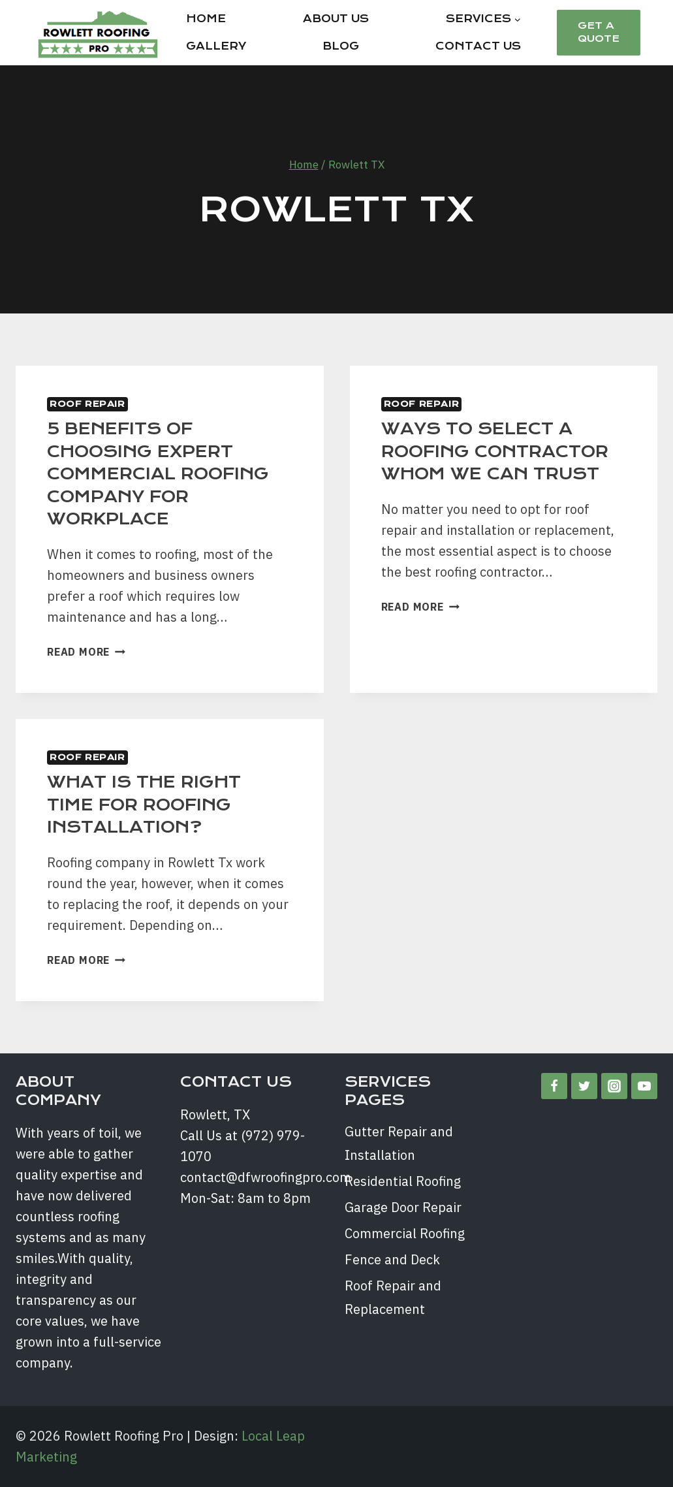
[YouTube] (644, 1086)
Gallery (216, 46)
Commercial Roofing (405, 1233)
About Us (336, 18)
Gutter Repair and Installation (399, 1143)
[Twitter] (584, 1086)
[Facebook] (554, 1086)
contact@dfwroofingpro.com (265, 1177)
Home (206, 18)
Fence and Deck (392, 1259)
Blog (340, 46)
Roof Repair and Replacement (393, 1297)
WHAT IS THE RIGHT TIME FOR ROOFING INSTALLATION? (144, 805)
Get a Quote (598, 32)
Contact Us (478, 46)
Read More (86, 651)
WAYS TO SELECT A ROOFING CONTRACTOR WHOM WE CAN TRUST (494, 451)
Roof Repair (87, 404)
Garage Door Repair (403, 1207)
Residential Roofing (403, 1181)
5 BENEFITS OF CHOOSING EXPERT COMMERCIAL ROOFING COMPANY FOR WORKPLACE (158, 473)
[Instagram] (614, 1086)
